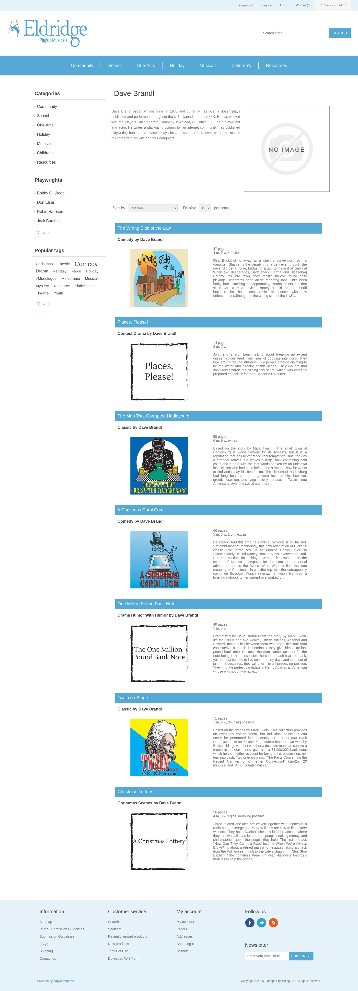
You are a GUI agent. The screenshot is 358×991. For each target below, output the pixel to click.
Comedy (86, 263)
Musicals (208, 65)
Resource (62, 286)
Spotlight (114, 929)
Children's (241, 65)
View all (44, 233)
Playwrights (246, 5)
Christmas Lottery (133, 791)
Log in (284, 5)
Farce (76, 271)
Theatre (42, 293)
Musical (91, 278)
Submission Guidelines (57, 936)
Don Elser (45, 202)
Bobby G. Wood (51, 193)
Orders (182, 929)
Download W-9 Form (123, 958)
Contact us (48, 958)
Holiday (177, 65)
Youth (58, 293)
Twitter (261, 922)
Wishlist (182, 951)
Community (82, 65)
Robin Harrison (50, 212)
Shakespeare (85, 286)
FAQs (44, 944)
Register (266, 5)
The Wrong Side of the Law (143, 228)
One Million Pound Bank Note (145, 603)
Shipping (46, 951)
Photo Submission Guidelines (62, 929)
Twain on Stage (131, 697)
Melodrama (70, 278)
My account (185, 922)
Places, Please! (131, 322)
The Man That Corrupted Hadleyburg (152, 416)
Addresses (185, 936)
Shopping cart (187, 944)
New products (118, 944)
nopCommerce (63, 981)
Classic (63, 264)
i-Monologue (46, 278)
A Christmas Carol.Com (139, 509)
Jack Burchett (49, 221)
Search (113, 922)
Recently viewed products (127, 936)
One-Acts (146, 65)
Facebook (249, 922)
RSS (273, 922)
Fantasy (60, 271)
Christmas (44, 264)
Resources (276, 65)
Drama (42, 271)
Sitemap (46, 922)
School (115, 65)
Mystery (42, 286)
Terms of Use (118, 951)
